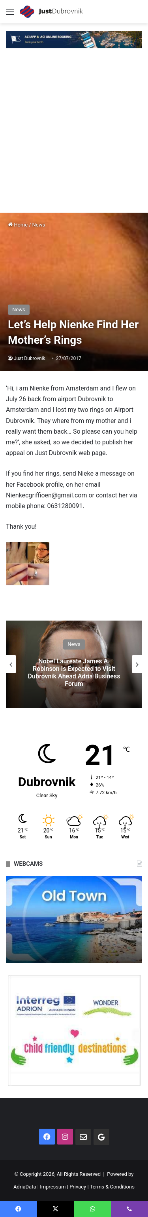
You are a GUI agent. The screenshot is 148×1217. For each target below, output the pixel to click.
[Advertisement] (74, 134)
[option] (74, 664)
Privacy (77, 1187)
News (38, 225)
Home (18, 225)
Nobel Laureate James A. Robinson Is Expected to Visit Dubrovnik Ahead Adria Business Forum (74, 672)
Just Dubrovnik (29, 358)
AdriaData (24, 1187)
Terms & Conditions (112, 1187)
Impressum (53, 1187)
